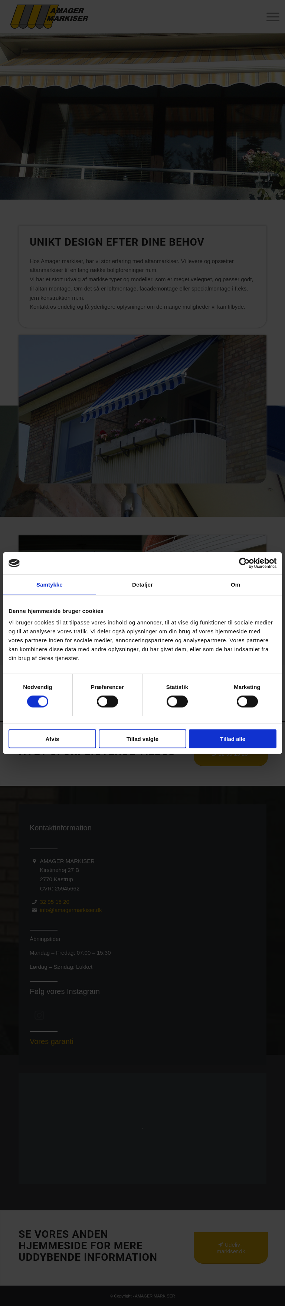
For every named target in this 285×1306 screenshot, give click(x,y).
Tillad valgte (142, 738)
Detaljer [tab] (142, 584)
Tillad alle (232, 738)
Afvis (52, 738)
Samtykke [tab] (49, 584)
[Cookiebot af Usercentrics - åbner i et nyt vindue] (244, 563)
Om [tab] (235, 584)
